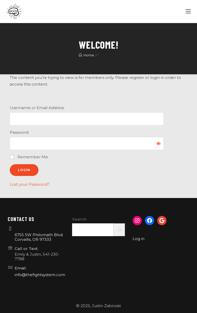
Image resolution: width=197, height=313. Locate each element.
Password (19, 132)
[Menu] (189, 11)
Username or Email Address (37, 107)
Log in (138, 238)
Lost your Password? (30, 184)
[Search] (119, 229)
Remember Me (29, 156)
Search (79, 219)
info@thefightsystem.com (40, 274)
